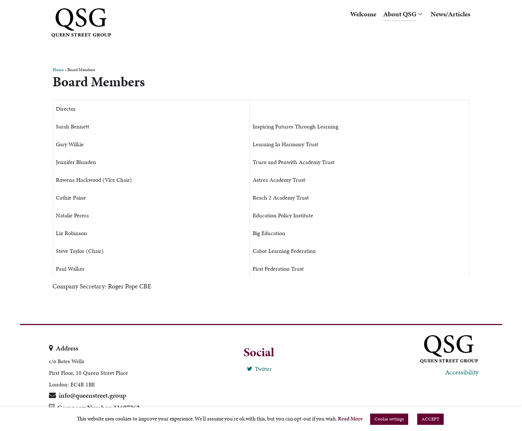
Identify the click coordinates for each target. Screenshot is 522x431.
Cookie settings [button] (389, 419)
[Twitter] (259, 369)
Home (58, 70)
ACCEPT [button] (430, 419)
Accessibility (461, 372)
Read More (350, 418)
